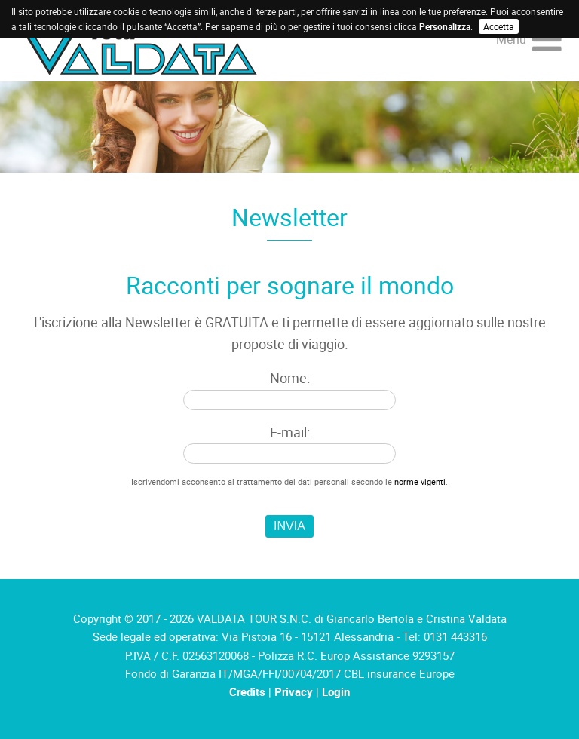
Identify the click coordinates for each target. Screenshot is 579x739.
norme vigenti (420, 481)
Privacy (293, 691)
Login (336, 691)
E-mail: (290, 432)
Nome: (290, 378)
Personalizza (444, 26)
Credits (247, 691)
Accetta (498, 26)
